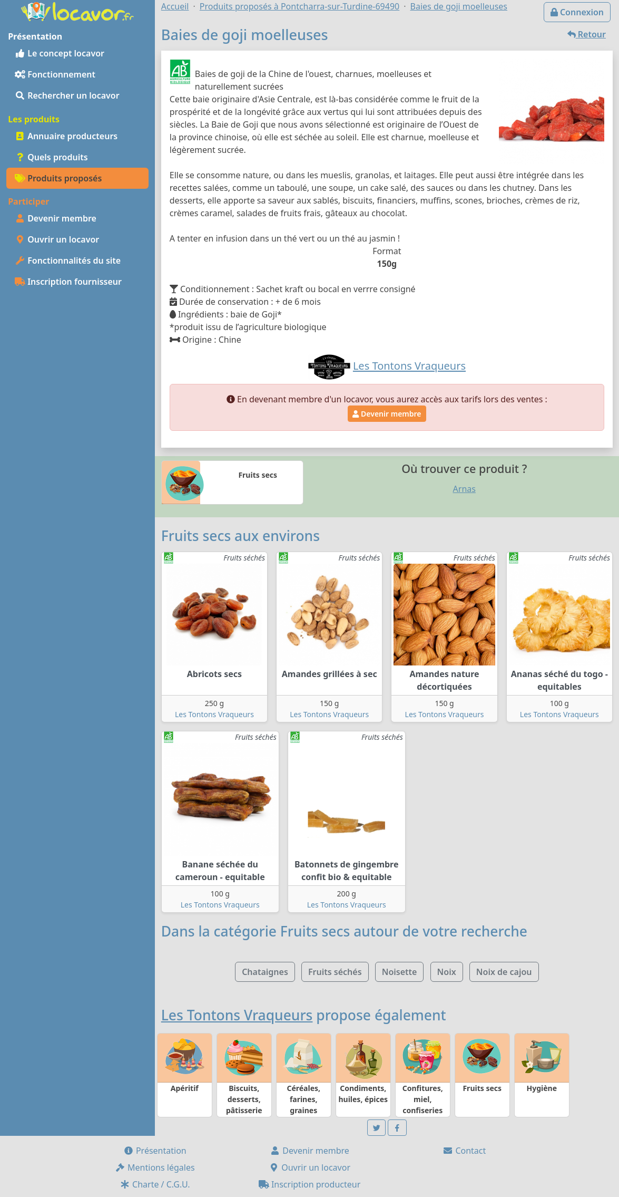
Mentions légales (155, 1167)
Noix (446, 972)
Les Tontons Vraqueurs (214, 714)
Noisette (399, 972)
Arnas (464, 489)
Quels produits (51, 157)
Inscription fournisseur (68, 281)
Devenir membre (55, 218)
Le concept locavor (59, 53)
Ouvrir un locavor (57, 239)
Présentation (154, 1150)
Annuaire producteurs (66, 136)
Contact (464, 1150)
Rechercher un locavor (67, 95)
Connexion (577, 12)
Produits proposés (58, 178)
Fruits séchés (335, 972)
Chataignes (265, 972)
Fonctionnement (55, 74)
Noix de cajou (504, 972)
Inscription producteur (310, 1184)
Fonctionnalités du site (68, 260)
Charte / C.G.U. (155, 1184)
